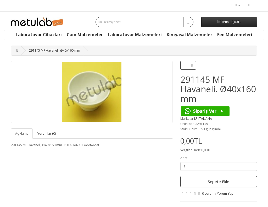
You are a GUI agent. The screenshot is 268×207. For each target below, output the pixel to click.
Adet (183, 158)
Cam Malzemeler (85, 34)
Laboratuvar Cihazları (39, 34)
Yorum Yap (225, 193)
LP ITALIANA (203, 118)
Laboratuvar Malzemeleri (135, 34)
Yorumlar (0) (46, 133)
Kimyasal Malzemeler (189, 34)
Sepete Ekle (218, 181)
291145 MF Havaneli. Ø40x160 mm (54, 50)
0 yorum (208, 193)
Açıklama (22, 133)
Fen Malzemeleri (234, 34)
